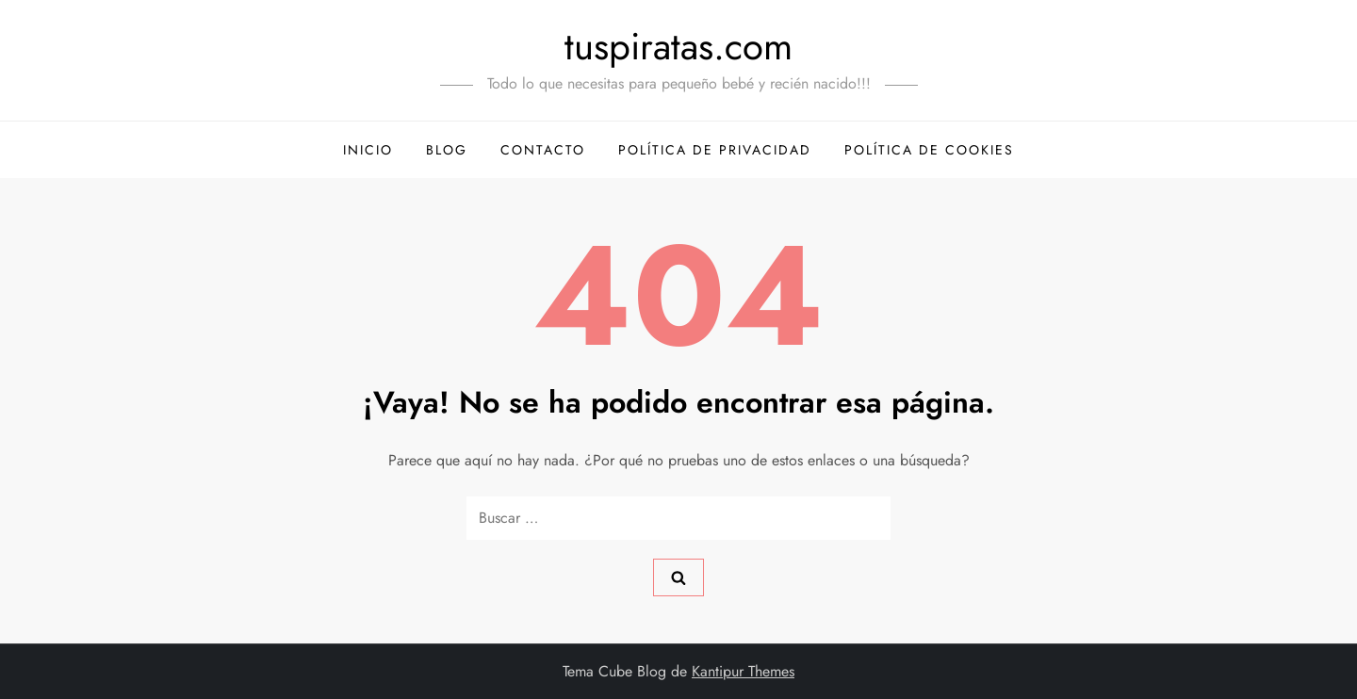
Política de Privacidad (714, 149)
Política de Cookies (929, 149)
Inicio (368, 149)
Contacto (542, 149)
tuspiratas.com (678, 46)
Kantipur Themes (743, 671)
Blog (446, 149)
